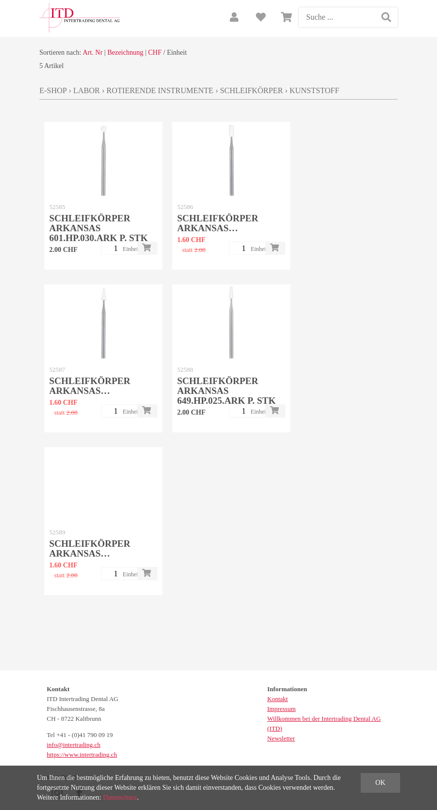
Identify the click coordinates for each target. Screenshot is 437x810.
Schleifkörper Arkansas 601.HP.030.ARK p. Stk (98, 228)
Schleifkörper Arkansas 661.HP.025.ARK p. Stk (98, 553)
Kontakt (277, 699)
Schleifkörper (251, 90)
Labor (86, 90)
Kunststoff (314, 90)
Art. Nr (92, 52)
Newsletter (281, 738)
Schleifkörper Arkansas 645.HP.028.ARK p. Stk (98, 391)
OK (380, 782)
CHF (154, 52)
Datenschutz (120, 797)
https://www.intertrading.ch (82, 754)
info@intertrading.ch (73, 744)
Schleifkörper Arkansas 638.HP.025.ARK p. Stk (226, 228)
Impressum (281, 708)
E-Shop (52, 90)
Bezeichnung (125, 52)
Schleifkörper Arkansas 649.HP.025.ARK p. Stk (226, 391)
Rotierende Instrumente (159, 90)
